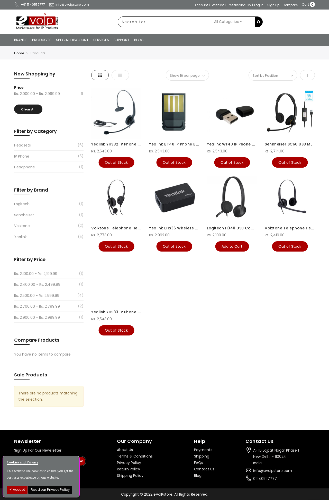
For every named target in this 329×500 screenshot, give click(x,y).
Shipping (201, 456)
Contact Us (204, 469)
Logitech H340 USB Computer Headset (245, 228)
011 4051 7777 (265, 478)
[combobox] (160, 22)
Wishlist (218, 5)
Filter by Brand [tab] (31, 190)
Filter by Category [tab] (35, 131)
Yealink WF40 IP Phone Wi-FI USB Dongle (246, 144)
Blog (198, 475)
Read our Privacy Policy (50, 489)
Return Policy (128, 469)
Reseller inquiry (239, 5)
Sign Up (273, 5)
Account (201, 5)
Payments (203, 449)
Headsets (22, 145)
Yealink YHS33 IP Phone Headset (122, 312)
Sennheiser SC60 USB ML (288, 144)
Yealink (20, 236)
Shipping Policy (130, 475)
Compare (290, 5)
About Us (125, 449)
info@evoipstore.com (69, 4)
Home (19, 53)
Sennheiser (24, 215)
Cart (305, 4)
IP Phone (21, 156)
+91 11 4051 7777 (29, 4)
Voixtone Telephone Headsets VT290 (128, 228)
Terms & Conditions (135, 456)
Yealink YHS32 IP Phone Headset (122, 144)
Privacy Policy (129, 462)
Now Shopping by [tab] (34, 74)
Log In (258, 5)
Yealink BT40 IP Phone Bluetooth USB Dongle (193, 144)
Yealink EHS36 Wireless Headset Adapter (189, 228)
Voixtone (22, 225)
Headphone (24, 167)
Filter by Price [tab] (29, 259)
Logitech (22, 203)
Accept (18, 489)
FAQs (198, 462)
